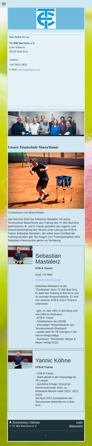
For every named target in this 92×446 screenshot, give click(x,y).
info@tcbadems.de (29, 69)
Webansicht (76, 426)
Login (79, 422)
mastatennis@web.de (48, 279)
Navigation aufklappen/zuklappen (46, 4)
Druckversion (19, 422)
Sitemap (35, 422)
